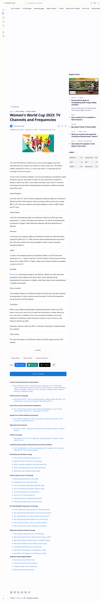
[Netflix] (76, 166)
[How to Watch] (15, 358)
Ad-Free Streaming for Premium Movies (26, 492)
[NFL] (91, 162)
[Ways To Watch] (51, 8)
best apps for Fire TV (20, 438)
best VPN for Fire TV (20, 399)
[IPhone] (81, 141)
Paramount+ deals (27, 391)
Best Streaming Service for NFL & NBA (26, 479)
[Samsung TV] (91, 166)
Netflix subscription (20, 389)
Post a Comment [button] (38, 374)
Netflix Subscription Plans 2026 (24, 570)
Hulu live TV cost (33, 389)
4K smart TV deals (19, 428)
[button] (3, 2)
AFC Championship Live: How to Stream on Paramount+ (32, 516)
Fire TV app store (33, 438)
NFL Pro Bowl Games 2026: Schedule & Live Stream (30, 526)
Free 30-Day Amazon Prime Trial (24, 560)
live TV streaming (55, 386)
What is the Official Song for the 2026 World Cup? (30, 468)
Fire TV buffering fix (20, 448)
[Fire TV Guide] (15, 8)
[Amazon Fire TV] (91, 157)
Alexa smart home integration (42, 409)
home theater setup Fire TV (23, 411)
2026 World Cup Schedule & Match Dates (27, 471)
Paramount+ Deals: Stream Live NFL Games (28, 502)
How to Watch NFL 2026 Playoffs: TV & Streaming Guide (32, 510)
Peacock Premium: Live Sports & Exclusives (27, 498)
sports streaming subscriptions (24, 387)
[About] (3, 32)
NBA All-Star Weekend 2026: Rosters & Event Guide (30, 543)
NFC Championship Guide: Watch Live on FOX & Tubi (31, 519)
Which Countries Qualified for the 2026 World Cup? (30, 464)
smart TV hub (57, 409)
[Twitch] (25, 592)
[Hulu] (76, 162)
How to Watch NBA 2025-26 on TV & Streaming (29, 534)
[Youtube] (22, 592)
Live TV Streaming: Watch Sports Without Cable (29, 485)
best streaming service (21, 386)
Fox (20, 220)
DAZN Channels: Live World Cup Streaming (27, 461)
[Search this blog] (37, 3)
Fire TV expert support (30, 450)
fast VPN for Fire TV (46, 401)
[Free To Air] (85, 8)
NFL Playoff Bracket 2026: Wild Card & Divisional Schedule (32, 513)
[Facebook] (11, 592)
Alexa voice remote (51, 419)
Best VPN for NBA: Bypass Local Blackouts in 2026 (30, 550)
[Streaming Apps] (39, 8)
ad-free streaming (59, 387)
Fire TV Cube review (37, 419)
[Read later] (58, 126)
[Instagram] (14, 592)
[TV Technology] (27, 8)
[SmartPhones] (88, 141)
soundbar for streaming (34, 428)
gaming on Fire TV (28, 421)
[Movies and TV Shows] (73, 8)
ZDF (26, 239)
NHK (20, 258)
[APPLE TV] (76, 157)
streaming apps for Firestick (49, 438)
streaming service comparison (39, 386)
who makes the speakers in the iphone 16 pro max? (83, 145)
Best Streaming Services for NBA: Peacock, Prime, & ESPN (32, 537)
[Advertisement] (54, 28)
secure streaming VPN (31, 401)
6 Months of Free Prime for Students (25, 563)
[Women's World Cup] (42, 358)
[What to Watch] (28, 358)
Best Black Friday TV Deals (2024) (83, 127)
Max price (43, 389)
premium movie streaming (44, 387)
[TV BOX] (61, 8)
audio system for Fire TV (41, 411)
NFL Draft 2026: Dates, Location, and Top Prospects (30, 523)
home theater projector (51, 428)
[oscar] (85, 131)
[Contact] (3, 36)
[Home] (3, 10)
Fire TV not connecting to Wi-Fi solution (40, 448)
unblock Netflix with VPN (53, 399)
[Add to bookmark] (96, 80)
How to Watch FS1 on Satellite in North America (83, 118)
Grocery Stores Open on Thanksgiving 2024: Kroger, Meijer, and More (84, 102)
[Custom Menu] (3, 22)
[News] (81, 97)
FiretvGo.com (10, 3)
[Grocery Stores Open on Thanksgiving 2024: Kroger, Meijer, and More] (84, 86)
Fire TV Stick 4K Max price (22, 419)
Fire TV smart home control (23, 409)
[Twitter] (18, 592)
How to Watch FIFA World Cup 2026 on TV (27, 458)
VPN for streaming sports (36, 399)
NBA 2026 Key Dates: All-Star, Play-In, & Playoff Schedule (32, 540)
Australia (15, 274)
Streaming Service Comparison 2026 (25, 482)
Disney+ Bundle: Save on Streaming (25, 566)
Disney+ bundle (52, 389)
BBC (22, 198)
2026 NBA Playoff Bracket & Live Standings (27, 547)
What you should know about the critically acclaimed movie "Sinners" (84, 135)
